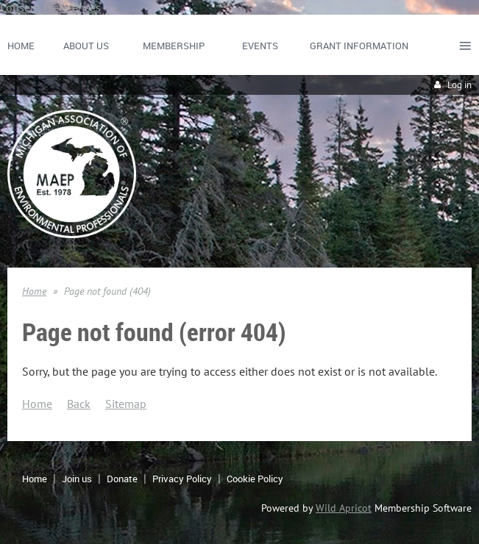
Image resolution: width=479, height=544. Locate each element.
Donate (122, 478)
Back (79, 403)
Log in (459, 85)
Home (34, 291)
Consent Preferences (50, 7)
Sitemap (125, 403)
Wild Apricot (344, 508)
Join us (77, 478)
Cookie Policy (255, 478)
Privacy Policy (182, 478)
